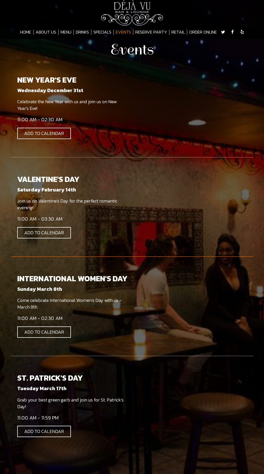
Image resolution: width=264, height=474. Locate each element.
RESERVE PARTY (151, 32)
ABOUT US (46, 32)
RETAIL (178, 32)
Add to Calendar (44, 133)
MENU (66, 32)
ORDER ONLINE (203, 32)
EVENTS (123, 32)
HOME (25, 32)
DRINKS (82, 32)
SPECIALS (102, 32)
